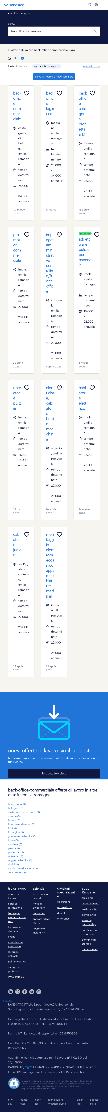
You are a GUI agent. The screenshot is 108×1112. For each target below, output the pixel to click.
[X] (17, 991)
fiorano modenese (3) (21, 824)
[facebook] (24, 991)
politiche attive (17, 961)
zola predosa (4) (17, 872)
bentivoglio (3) (17, 803)
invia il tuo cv (16, 976)
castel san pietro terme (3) (24, 812)
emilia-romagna (20, 13)
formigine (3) (16, 832)
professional (64, 907)
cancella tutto (91, 66)
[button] (59, 66)
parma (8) (14, 848)
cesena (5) (14, 816)
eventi (12, 936)
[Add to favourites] (27, 93)
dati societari (90, 949)
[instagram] (38, 991)
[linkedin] (10, 991)
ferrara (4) (14, 820)
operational (64, 901)
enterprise (63, 918)
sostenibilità (89, 909)
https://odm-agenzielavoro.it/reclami (38, 1088)
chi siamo (88, 897)
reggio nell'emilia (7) (20, 860)
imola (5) (13, 840)
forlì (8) (12, 828)
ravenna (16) (15, 856)
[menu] (102, 5)
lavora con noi (90, 903)
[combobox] (54, 31)
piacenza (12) (16, 852)
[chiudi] (95, 31)
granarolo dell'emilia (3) (22, 836)
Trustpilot (7, 1001)
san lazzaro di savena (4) (23, 868)
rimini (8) (13, 864)
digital (61, 912)
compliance (89, 914)
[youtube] (31, 991)
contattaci (39, 913)
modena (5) (15, 844)
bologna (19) (15, 808)
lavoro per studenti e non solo (17, 917)
